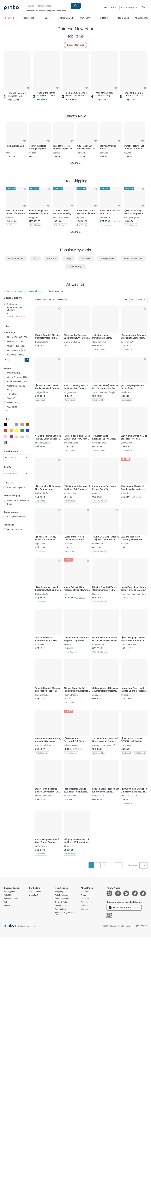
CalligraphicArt (41, 342)
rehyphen (10, 217)
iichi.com (84, 909)
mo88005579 (98, 644)
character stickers (15, 258)
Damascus (40, 11)
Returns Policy (61, 909)
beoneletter (105, 217)
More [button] (6, 410)
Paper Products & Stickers (30, 291)
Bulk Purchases (61, 895)
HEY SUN (39, 644)
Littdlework (69, 543)
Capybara (51, 258)
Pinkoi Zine (8, 895)
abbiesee (96, 695)
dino (35, 258)
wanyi (66, 594)
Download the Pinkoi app (124, 907)
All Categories (9, 892)
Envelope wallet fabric (133, 258)
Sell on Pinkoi (110, 7)
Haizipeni (125, 543)
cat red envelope (75, 267)
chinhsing (125, 695)
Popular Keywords (75, 250)
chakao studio (70, 796)
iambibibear (97, 543)
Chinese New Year (75, 45)
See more (75, 163)
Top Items (75, 36)
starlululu (81, 152)
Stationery (8, 291)
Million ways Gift (71, 745)
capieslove (40, 543)
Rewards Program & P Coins (64, 914)
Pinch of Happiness (62, 217)
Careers (84, 906)
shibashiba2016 (71, 442)
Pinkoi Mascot (87, 902)
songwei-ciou (70, 392)
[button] (27, 360)
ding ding (51, 11)
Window (7, 906)
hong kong (61, 11)
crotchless (30, 11)
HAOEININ (126, 745)
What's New (75, 116)
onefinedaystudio (43, 442)
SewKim (67, 644)
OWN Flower (41, 846)
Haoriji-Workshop (43, 745)
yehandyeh (126, 493)
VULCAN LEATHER (130, 796)
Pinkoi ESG (85, 899)
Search (76, 6)
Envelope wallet (107, 258)
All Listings (75, 284)
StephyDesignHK (131, 217)
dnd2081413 (98, 796)
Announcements (62, 899)
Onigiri (68, 258)
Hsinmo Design (71, 695)
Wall (5, 902)
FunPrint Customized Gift (103, 745)
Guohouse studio (129, 644)
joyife (8, 152)
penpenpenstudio (43, 796)
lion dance (86, 258)
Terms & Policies (62, 902)
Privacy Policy (61, 906)
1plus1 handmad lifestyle (103, 392)
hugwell (127, 152)
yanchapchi (126, 392)
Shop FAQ (33, 895)
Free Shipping (75, 181)
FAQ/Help (59, 892)
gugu (94, 493)
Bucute (95, 594)
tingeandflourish (42, 695)
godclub (32, 152)
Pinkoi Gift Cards (11, 899)
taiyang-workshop (72, 342)
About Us (85, 892)
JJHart (67, 846)
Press (83, 895)
